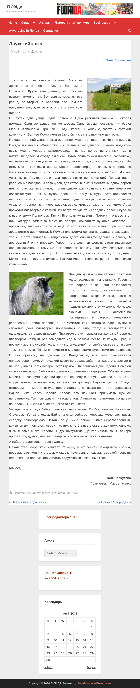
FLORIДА (14, 7)
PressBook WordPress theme (94, 683)
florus (38, 51)
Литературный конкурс (72, 22)
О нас (25, 22)
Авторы (44, 22)
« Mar (48, 667)
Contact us (51, 30)
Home (13, 22)
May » (91, 667)
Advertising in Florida (24, 30)
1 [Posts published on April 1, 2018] (91, 627)
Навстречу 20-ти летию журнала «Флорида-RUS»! (46, 492)
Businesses (102, 22)
